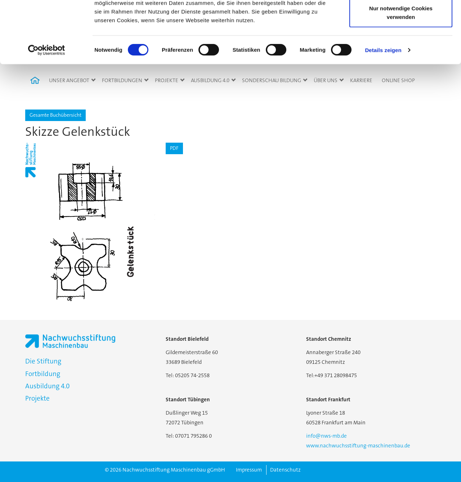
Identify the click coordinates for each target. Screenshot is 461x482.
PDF (174, 148)
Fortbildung (42, 373)
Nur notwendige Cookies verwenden (401, 70)
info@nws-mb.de (326, 435)
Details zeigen (383, 108)
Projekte (37, 398)
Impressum (249, 469)
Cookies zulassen (401, 19)
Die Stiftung (43, 361)
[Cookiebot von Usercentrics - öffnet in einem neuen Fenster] (46, 108)
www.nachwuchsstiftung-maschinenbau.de (358, 445)
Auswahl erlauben (401, 43)
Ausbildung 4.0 (47, 385)
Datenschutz (285, 469)
